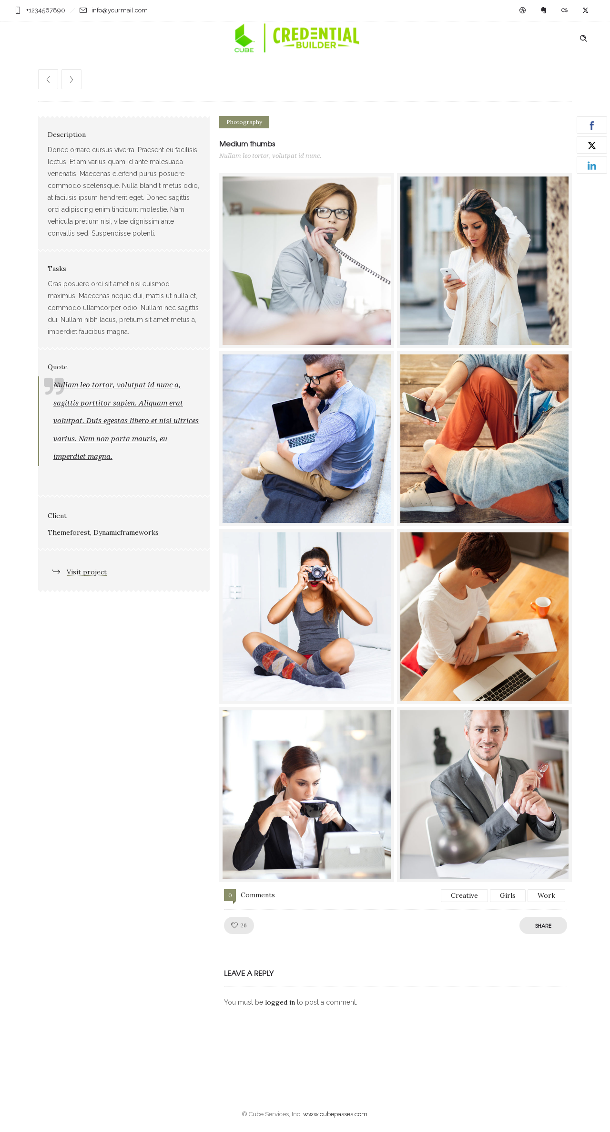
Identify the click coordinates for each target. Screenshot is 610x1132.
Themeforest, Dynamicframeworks (103, 532)
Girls (508, 895)
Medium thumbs (247, 143)
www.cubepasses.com (335, 1114)
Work (546, 895)
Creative (464, 895)
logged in (280, 1002)
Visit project (87, 572)
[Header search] (583, 38)
